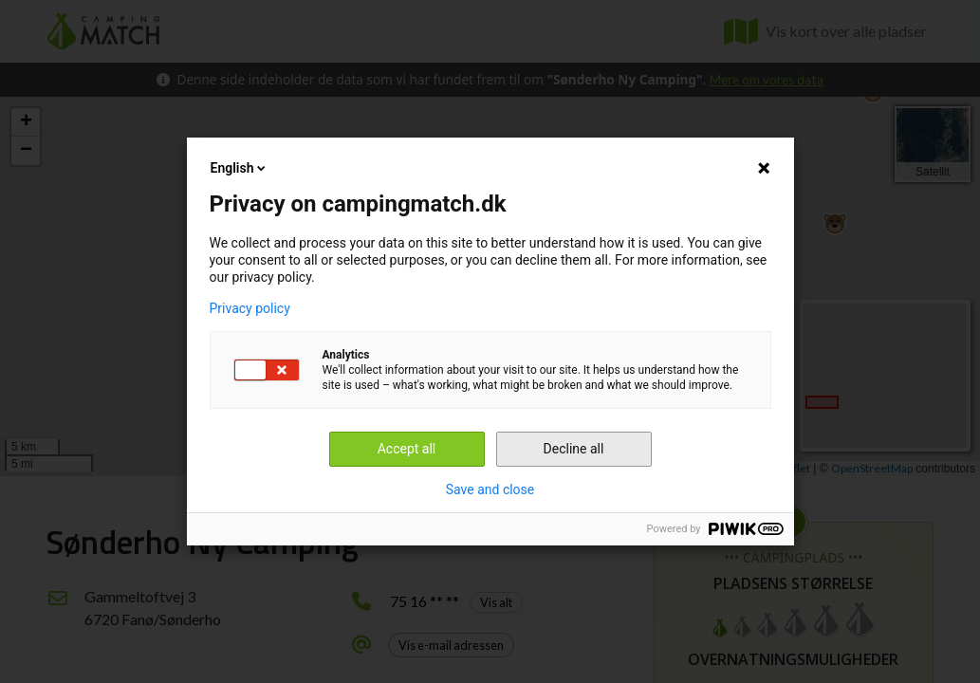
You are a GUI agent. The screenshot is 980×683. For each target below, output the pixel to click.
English (240, 167)
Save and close (490, 489)
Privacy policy (250, 308)
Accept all (407, 448)
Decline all (574, 448)
